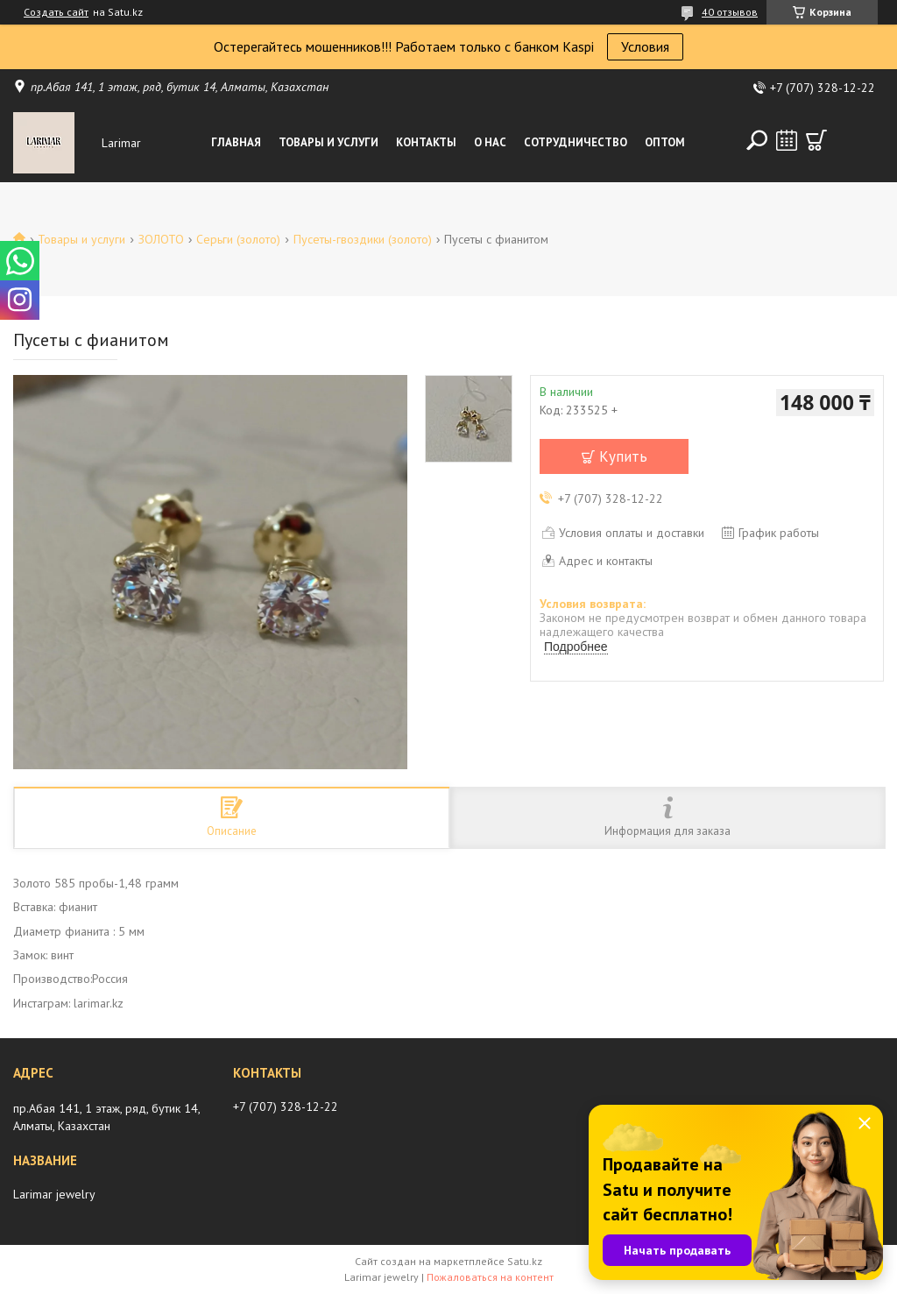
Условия (645, 46)
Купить (623, 456)
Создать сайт (56, 12)
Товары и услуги (328, 142)
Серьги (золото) (238, 239)
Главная (236, 142)
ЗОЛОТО (161, 239)
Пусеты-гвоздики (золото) (362, 239)
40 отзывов (730, 11)
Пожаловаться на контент (490, 1276)
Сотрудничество (575, 142)
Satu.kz (524, 1261)
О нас (490, 142)
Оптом (665, 142)
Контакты (426, 142)
